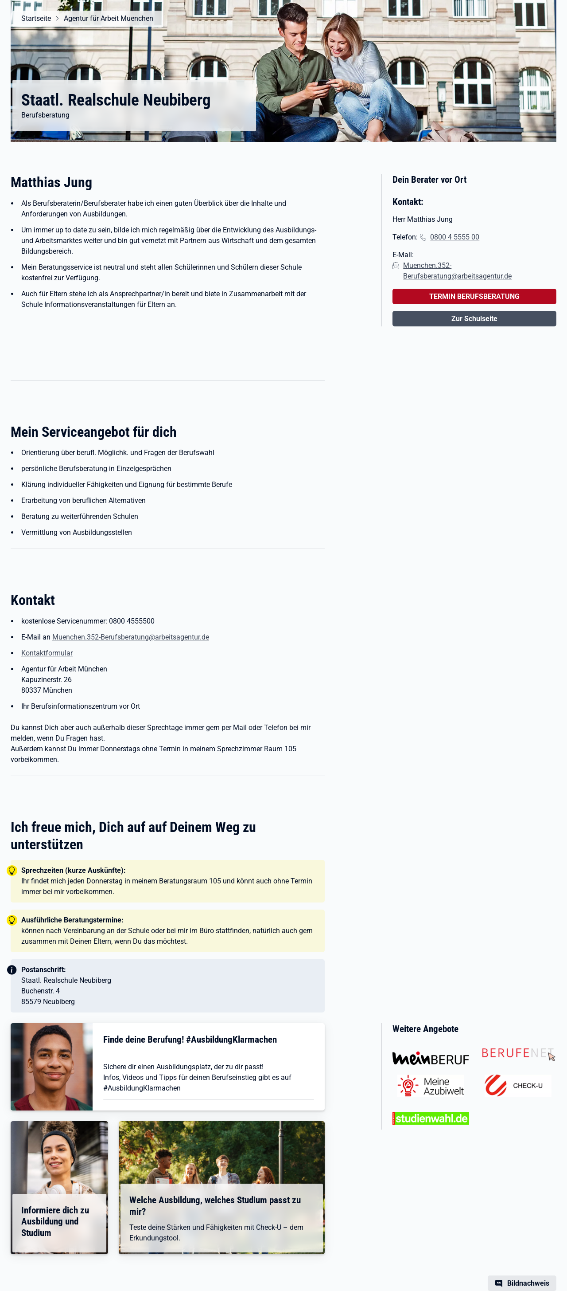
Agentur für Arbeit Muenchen (108, 18)
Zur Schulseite (474, 318)
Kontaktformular (47, 653)
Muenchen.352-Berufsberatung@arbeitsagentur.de (130, 637)
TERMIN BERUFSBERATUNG (474, 296)
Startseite (36, 18)
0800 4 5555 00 (454, 237)
